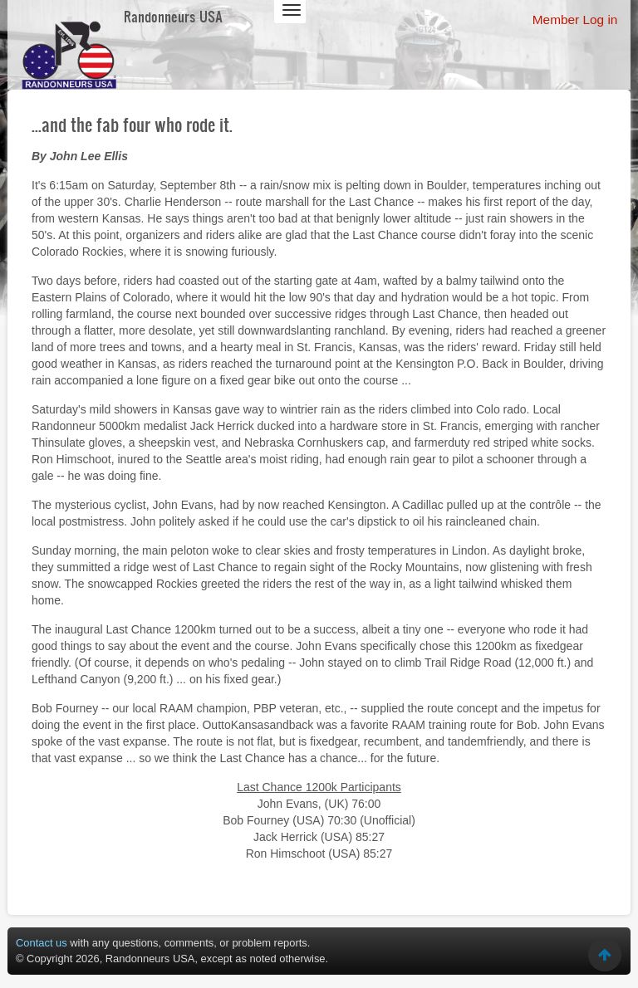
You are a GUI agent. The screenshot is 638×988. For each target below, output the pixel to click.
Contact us (41, 943)
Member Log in (575, 19)
